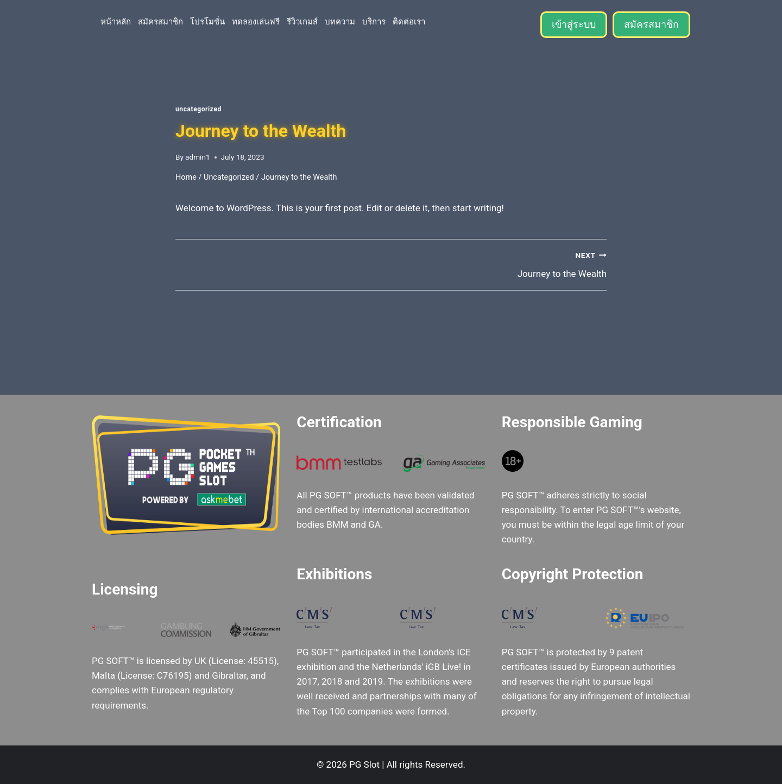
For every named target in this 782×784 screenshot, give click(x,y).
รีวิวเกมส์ (302, 21)
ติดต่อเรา (409, 21)
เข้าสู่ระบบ (574, 24)
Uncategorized (198, 109)
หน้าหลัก (115, 21)
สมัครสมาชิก (160, 21)
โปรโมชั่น (207, 21)
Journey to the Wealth (503, 264)
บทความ (340, 21)
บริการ (374, 21)
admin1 (197, 157)
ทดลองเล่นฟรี (256, 21)
